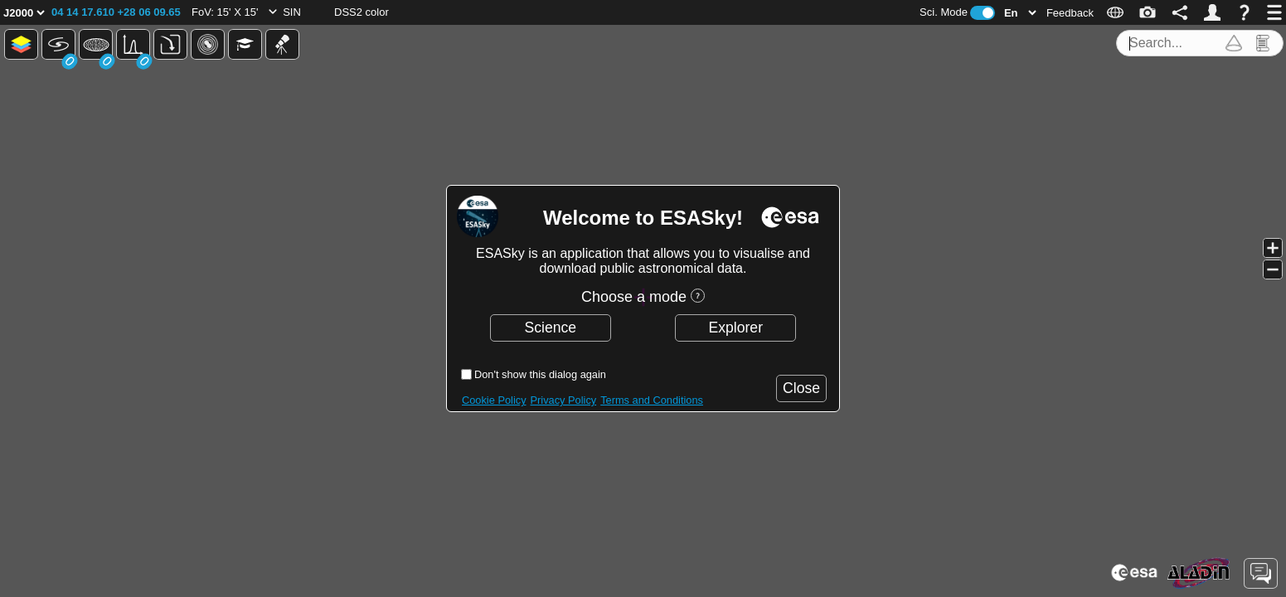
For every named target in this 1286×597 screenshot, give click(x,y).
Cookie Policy (494, 400)
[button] (116, 12)
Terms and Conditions (651, 400)
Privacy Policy (564, 400)
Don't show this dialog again (540, 374)
